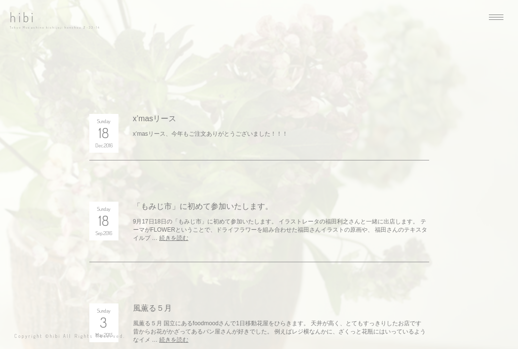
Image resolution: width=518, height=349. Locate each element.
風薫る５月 (152, 308)
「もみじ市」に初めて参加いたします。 (203, 206)
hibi (22, 17)
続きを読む (173, 238)
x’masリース (155, 118)
